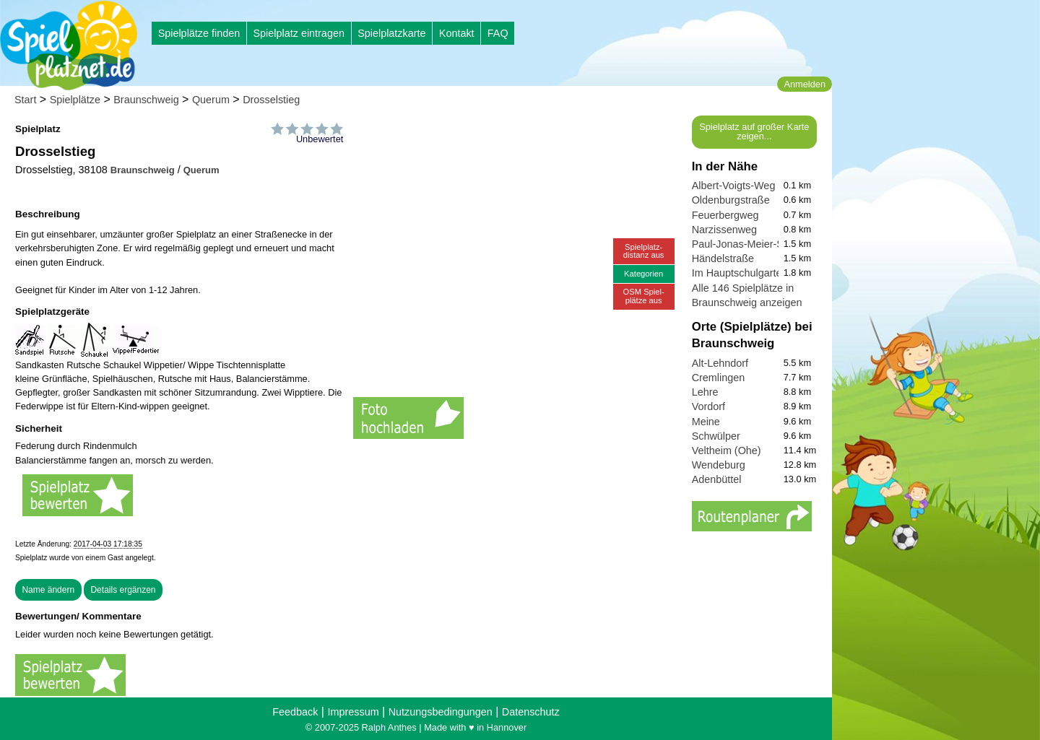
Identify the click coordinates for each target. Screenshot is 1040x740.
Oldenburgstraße (731, 200)
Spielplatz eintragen (298, 33)
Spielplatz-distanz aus (643, 251)
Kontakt (456, 33)
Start (25, 99)
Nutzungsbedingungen (441, 712)
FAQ (498, 33)
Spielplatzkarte (391, 33)
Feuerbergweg (725, 215)
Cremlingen (718, 377)
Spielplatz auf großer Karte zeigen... (754, 131)
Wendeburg (718, 465)
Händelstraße (723, 258)
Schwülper (716, 436)
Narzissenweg (724, 229)
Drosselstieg (271, 99)
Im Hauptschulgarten (740, 273)
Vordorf (708, 406)
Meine (706, 421)
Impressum (352, 712)
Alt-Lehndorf (720, 363)
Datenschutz (531, 712)
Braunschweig (145, 99)
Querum (211, 99)
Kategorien (643, 273)
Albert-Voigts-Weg (734, 185)
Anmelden (805, 84)
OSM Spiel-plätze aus (643, 295)
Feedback (295, 712)
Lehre (705, 392)
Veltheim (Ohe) (726, 450)
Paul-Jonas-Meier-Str (741, 244)
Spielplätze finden (199, 33)
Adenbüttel (717, 479)
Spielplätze (75, 99)
